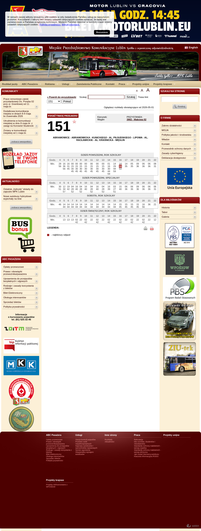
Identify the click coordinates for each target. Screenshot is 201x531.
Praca (123, 84)
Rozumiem (102, 32)
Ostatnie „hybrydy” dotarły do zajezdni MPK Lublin (18, 190)
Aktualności (109, 442)
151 (59, 126)
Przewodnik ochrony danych (176, 148)
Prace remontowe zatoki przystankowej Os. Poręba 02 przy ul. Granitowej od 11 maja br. (18, 103)
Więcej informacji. (71, 24)
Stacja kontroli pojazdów (85, 440)
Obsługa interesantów (14, 297)
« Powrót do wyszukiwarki (61, 97)
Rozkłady (108, 440)
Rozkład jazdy (10, 84)
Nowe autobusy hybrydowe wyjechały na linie (17, 197)
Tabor (165, 212)
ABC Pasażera (30, 84)
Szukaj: (83, 97)
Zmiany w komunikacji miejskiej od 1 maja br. (15, 131)
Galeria (165, 217)
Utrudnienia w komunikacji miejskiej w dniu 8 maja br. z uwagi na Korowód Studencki (18, 123)
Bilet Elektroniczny (12, 293)
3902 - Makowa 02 (136, 119)
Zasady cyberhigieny (172, 153)
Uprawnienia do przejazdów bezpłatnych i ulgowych (17, 279)
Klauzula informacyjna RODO (146, 456)
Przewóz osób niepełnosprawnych (83, 443)
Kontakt (110, 84)
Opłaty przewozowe (13, 267)
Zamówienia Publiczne (89, 84)
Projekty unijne (140, 84)
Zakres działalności (172, 125)
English (193, 47)
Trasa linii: (143, 97)
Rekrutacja (138, 440)
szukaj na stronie (173, 91)
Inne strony (111, 435)
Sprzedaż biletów (12, 302)
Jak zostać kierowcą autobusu (146, 454)
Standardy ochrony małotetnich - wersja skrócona (147, 451)
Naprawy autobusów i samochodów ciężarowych (86, 447)
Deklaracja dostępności (174, 158)
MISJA (165, 130)
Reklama (50, 84)
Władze (165, 139)
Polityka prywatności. (50, 24)
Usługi (66, 84)
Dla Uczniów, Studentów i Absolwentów (144, 443)
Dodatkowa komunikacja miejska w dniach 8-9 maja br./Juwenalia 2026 (17, 113)
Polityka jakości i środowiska (176, 135)
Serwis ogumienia (82, 450)
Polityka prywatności (13, 306)
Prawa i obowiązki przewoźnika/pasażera (15, 272)
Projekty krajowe (163, 84)
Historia (166, 207)
